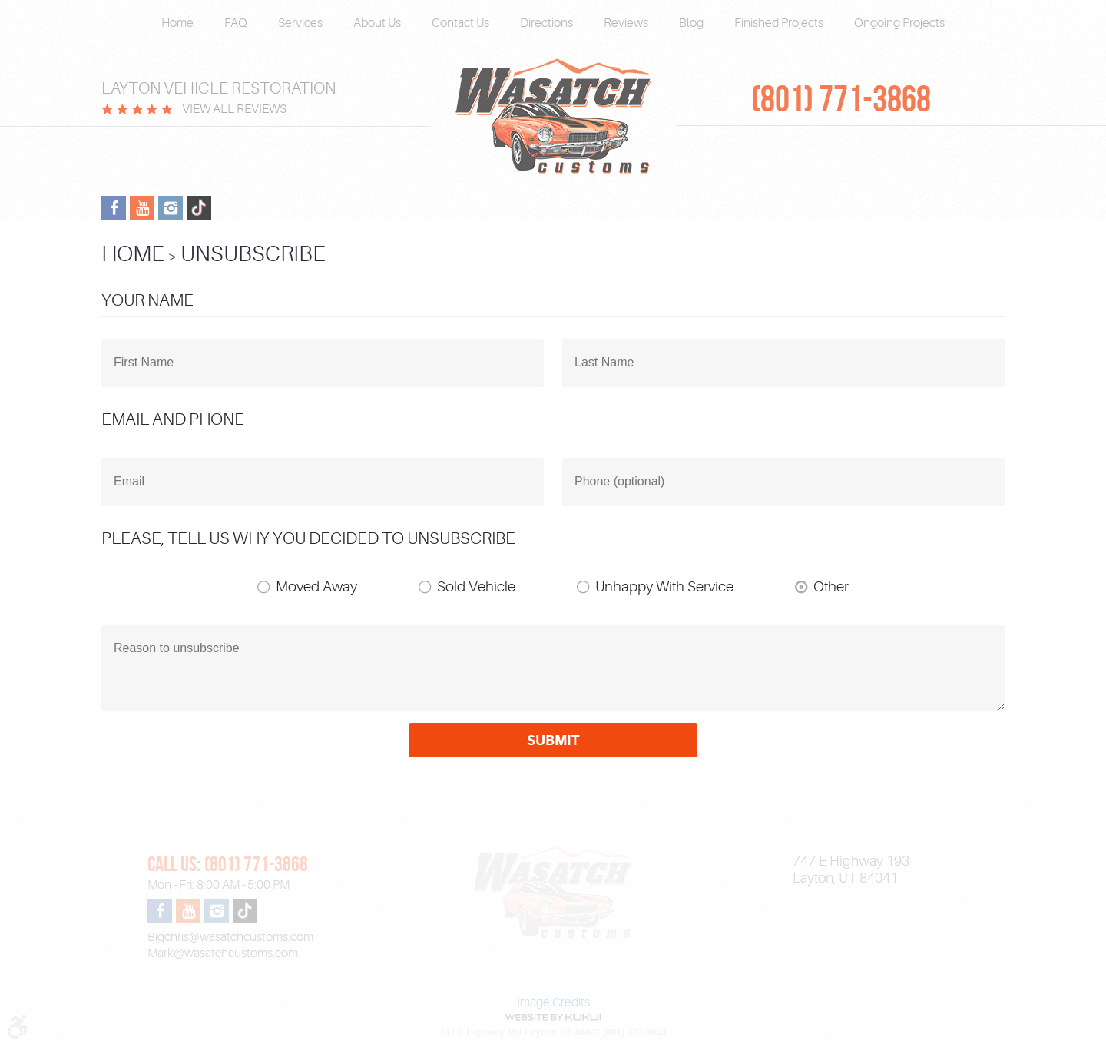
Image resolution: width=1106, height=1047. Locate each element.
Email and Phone (172, 419)
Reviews (626, 23)
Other (831, 586)
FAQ (235, 23)
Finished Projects (778, 23)
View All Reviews (234, 109)
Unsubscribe (253, 254)
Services (300, 23)
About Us (377, 23)
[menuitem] (177, 23)
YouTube (142, 208)
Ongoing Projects (899, 23)
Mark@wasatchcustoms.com (222, 953)
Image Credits (553, 1002)
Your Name (147, 300)
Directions (546, 23)
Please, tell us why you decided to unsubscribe (308, 538)
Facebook (113, 208)
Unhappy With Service (664, 586)
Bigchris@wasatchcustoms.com (230, 937)
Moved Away (316, 586)
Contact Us (460, 23)
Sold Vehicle (476, 586)
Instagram (170, 208)
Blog (691, 23)
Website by (553, 1017)
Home (177, 23)
